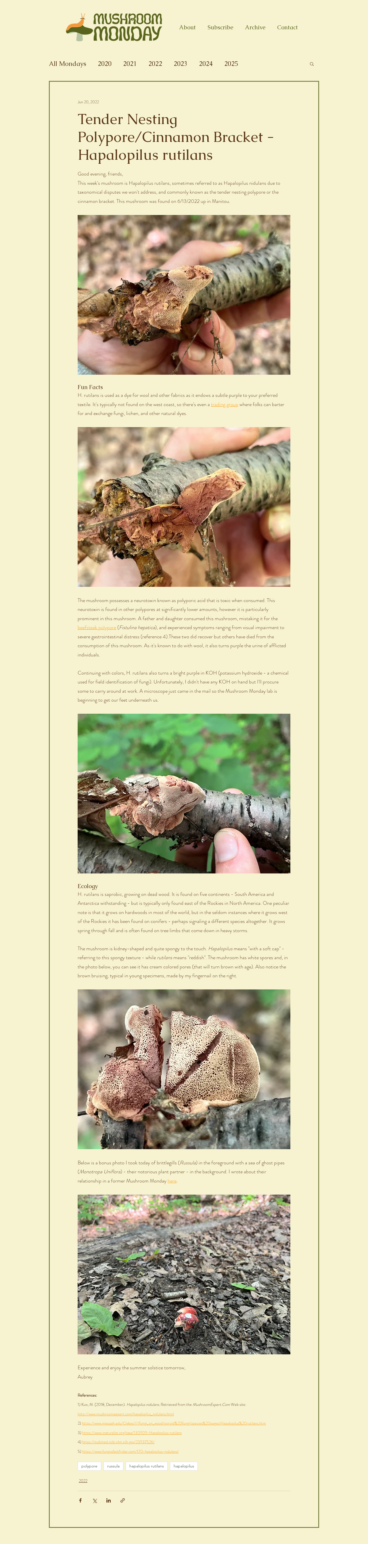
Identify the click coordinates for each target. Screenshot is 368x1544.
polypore (89, 1466)
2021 (130, 64)
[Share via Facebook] (80, 1500)
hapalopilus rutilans (146, 1466)
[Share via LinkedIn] (108, 1500)
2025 (231, 64)
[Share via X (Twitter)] (94, 1500)
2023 (180, 64)
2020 (105, 64)
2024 (206, 64)
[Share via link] (122, 1500)
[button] (312, 63)
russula (113, 1466)
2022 (155, 64)
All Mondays (67, 64)
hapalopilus (184, 1466)
